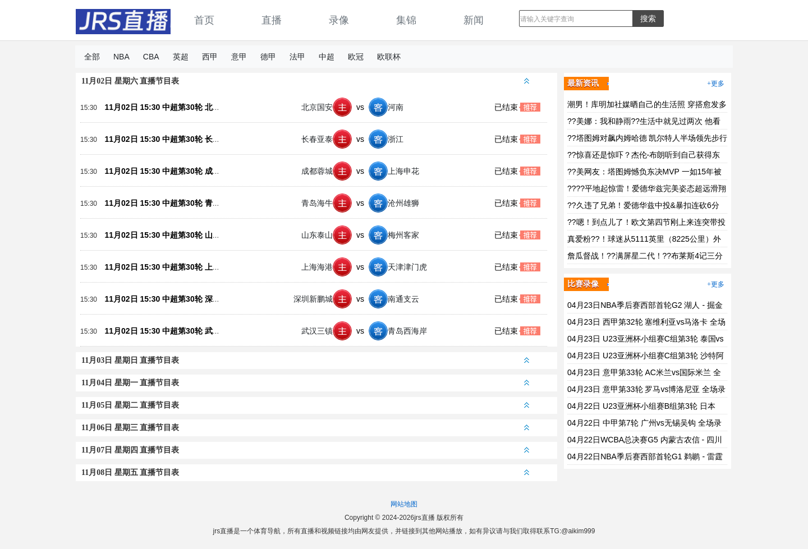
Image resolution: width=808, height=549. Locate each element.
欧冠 (356, 56)
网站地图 (404, 504)
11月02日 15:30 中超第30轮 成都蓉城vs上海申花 (190, 171)
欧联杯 (389, 56)
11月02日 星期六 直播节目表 (305, 81)
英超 (181, 56)
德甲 (268, 56)
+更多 (715, 83)
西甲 (210, 56)
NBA (121, 56)
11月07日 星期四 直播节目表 (305, 450)
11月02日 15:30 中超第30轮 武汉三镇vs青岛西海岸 (194, 330)
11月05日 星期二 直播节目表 (305, 405)
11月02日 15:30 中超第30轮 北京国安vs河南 (182, 107)
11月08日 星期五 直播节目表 (305, 472)
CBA (151, 56)
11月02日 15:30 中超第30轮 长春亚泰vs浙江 (182, 139)
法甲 (297, 56)
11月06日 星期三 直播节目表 (305, 427)
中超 (326, 56)
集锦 (406, 20)
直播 (271, 20)
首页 (204, 20)
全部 (92, 56)
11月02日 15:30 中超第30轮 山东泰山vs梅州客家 (190, 234)
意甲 (239, 56)
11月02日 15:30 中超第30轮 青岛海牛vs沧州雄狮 (190, 203)
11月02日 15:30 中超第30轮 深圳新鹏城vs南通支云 (194, 298)
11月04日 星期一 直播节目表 (305, 383)
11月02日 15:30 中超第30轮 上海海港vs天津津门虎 (194, 266)
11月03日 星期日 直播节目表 (305, 360)
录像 (339, 20)
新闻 (473, 20)
